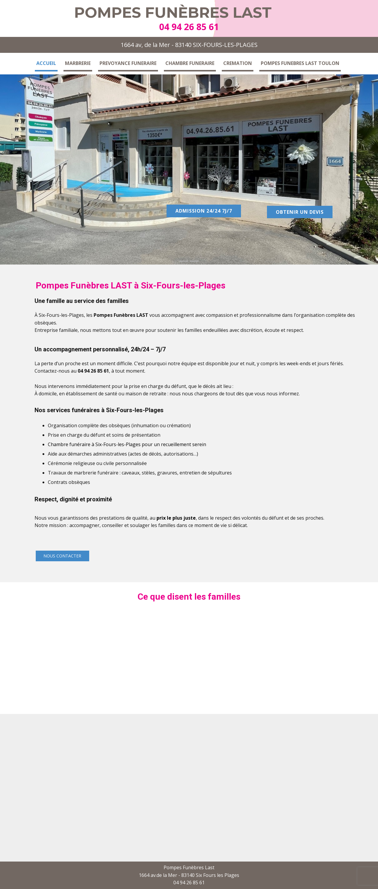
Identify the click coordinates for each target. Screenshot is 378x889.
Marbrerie (78, 63)
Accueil (46, 63)
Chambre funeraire (189, 63)
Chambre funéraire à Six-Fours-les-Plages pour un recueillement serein (127, 444)
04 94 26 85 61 (189, 27)
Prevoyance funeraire (128, 63)
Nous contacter (62, 556)
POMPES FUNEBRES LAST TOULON (300, 63)
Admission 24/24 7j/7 (203, 211)
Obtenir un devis (300, 212)
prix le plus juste (176, 518)
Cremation (237, 63)
